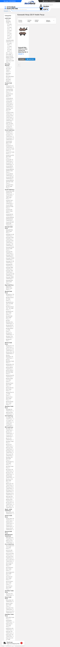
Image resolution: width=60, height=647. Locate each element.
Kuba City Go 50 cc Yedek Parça (9, 639)
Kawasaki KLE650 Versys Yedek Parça (10, 249)
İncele (21, 59)
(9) (10, 32)
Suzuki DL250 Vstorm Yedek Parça (9, 211)
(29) (13, 147)
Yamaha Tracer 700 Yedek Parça (9, 109)
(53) (13, 41)
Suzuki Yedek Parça (9, 189)
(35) (13, 323)
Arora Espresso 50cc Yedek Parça (9, 569)
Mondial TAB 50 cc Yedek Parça (9, 330)
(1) (9, 232)
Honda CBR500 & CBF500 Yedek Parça (10, 171)
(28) (10, 144)
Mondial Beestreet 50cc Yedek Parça (10, 322)
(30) (13, 410)
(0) (9, 74)
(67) (10, 626)
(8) (11, 67)
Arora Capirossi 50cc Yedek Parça (9, 564)
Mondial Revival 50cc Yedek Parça (9, 313)
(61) (13, 295)
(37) (10, 318)
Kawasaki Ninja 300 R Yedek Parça (9, 231)
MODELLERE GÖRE (11, 8)
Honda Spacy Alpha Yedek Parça (9, 143)
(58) (10, 150)
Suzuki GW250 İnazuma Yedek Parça (9, 207)
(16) (13, 114)
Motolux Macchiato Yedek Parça (10, 361)
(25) (11, 51)
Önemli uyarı (10, 642)
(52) (10, 618)
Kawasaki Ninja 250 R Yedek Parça (9, 282)
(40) (13, 601)
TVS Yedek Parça (9, 415)
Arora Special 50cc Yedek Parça (9, 578)
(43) (13, 422)
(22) (10, 289)
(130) (13, 477)
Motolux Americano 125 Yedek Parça (9, 357)
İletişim (11, 2)
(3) (12, 120)
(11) (11, 44)
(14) (11, 35)
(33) (10, 386)
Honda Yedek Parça (9, 130)
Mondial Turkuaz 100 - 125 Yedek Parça (10, 308)
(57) (13, 433)
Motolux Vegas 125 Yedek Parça (9, 380)
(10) (10, 198)
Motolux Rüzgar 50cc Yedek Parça (9, 403)
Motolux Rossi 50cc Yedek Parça (9, 398)
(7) (10, 71)
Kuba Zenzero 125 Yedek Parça (9, 625)
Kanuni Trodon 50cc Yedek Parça (9, 605)
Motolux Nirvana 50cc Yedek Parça (9, 389)
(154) (13, 622)
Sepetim (45, 8)
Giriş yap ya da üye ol (48, 5)
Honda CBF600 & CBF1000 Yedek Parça (10, 182)
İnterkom (9, 67)
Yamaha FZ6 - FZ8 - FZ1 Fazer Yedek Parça (10, 124)
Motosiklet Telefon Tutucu (8, 70)
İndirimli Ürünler (36, 21)
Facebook (46, 1)
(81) (10, 305)
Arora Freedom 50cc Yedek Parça (9, 583)
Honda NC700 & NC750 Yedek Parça (9, 186)
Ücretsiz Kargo (29, 21)
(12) (13, 125)
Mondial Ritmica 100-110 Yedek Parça (9, 304)
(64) (13, 485)
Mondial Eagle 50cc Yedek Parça (9, 317)
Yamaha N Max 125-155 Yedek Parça (9, 91)
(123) (13, 418)
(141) (10, 464)
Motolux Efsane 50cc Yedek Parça (9, 385)
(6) (12, 128)
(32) (13, 326)
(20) (10, 92)
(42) (10, 300)
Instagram (52, 1)
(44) (10, 153)
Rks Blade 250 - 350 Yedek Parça (9, 459)
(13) (11, 25)
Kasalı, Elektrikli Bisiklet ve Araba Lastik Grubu (10, 58)
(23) (10, 96)
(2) (12, 59)
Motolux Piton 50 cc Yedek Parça (10, 394)
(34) (10, 399)
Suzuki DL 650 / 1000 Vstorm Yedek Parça (9, 202)
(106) (13, 504)
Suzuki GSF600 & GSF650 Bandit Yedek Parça (10, 219)
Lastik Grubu (8, 18)
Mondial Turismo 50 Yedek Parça (10, 299)
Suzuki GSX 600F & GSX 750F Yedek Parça (10, 224)
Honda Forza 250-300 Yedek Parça (10, 157)
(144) (13, 87)
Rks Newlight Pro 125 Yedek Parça (10, 463)
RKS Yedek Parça (9, 427)
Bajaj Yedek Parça (9, 285)
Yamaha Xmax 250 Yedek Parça (9, 95)
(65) (13, 523)
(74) (13, 164)
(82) (13, 139)
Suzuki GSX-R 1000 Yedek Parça (9, 197)
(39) (10, 314)
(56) (10, 22)
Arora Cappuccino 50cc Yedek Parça (10, 574)
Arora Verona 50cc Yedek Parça (9, 587)
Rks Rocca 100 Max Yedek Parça (9, 481)
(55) (13, 629)
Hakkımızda (6, 2)
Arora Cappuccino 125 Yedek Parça (10, 547)
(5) (10, 78)
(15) (13, 529)
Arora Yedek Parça (9, 544)
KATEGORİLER (10, 7)
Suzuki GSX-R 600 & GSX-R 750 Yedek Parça (10, 193)
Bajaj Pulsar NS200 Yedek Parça (9, 288)
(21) (10, 62)
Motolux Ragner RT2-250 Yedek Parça (9, 372)
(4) (10, 38)
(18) (11, 28)
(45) (13, 520)
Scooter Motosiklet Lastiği (8, 21)
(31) (10, 395)
